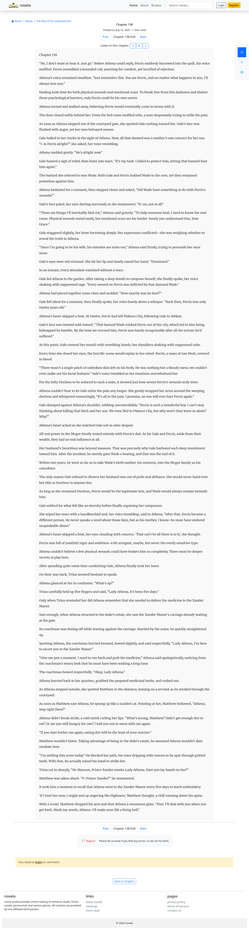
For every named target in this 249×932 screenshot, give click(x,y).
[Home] (242, 52)
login (38, 862)
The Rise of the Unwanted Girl (53, 21)
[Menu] (242, 62)
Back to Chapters (124, 881)
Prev (106, 37)
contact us (174, 910)
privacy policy (176, 902)
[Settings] (242, 72)
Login (221, 5)
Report (88, 841)
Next (143, 37)
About (144, 5)
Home (133, 5)
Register (234, 5)
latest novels (94, 902)
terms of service (178, 906)
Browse (156, 5)
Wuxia (29, 21)
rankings (91, 906)
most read (92, 910)
